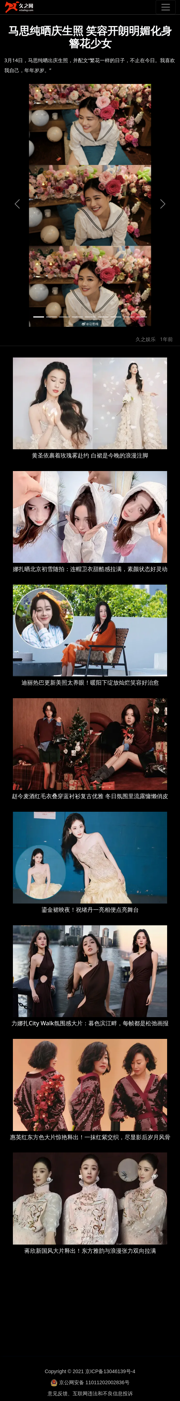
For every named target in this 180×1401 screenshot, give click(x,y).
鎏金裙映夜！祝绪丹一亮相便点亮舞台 (90, 910)
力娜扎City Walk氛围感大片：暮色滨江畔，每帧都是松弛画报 (89, 1023)
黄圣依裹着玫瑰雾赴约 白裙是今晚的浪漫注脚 (90, 455)
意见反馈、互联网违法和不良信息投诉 (90, 1393)
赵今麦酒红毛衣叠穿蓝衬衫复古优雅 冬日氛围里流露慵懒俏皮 (90, 796)
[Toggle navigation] (166, 7)
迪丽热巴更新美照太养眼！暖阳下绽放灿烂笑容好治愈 (90, 682)
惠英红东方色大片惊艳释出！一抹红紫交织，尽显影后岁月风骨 (90, 1137)
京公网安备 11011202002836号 (94, 1382)
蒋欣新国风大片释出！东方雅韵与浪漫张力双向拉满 (90, 1251)
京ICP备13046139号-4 (110, 1371)
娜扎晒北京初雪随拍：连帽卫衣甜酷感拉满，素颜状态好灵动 (90, 569)
